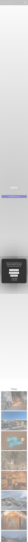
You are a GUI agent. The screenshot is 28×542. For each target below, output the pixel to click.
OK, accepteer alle (14, 270)
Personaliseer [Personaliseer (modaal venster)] (14, 275)
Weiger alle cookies (14, 272)
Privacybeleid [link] (14, 278)
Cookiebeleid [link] (14, 279)
